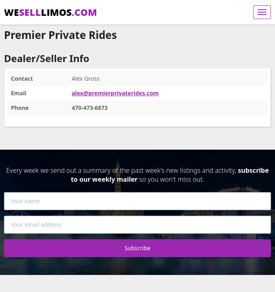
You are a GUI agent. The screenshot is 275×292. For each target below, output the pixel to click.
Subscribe (137, 248)
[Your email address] (137, 225)
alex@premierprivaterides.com (115, 93)
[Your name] (137, 201)
